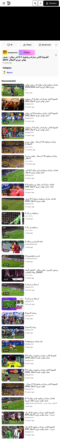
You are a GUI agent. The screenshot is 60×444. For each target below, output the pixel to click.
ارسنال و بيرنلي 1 (32, 284)
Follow (27, 52)
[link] (10, 52)
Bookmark (45, 44)
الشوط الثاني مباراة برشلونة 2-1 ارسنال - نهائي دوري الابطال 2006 (41, 385)
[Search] (35, 3)
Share (27, 44)
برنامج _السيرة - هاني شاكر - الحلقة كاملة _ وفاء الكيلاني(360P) (41, 271)
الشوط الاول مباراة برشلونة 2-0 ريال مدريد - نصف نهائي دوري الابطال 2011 (40, 414)
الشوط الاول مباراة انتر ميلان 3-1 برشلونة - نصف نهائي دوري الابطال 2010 (41, 100)
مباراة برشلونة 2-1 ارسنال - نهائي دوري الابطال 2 (40, 143)
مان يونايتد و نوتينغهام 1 (34, 341)
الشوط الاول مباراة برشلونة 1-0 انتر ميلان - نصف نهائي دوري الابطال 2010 (41, 114)
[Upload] (40, 3)
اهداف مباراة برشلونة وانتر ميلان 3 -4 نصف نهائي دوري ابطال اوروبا (40, 399)
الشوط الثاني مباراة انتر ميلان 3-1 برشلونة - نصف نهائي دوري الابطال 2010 (41, 128)
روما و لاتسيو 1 (30, 327)
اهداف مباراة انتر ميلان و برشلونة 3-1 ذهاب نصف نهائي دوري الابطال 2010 (39, 186)
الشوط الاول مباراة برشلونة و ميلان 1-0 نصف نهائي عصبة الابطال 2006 (40, 371)
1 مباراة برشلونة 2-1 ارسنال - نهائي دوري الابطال (41, 157)
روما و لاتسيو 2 (31, 313)
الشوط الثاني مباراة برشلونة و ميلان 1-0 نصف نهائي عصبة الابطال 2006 (40, 357)
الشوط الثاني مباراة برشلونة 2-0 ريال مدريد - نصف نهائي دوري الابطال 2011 (40, 428)
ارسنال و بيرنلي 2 (32, 299)
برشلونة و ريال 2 (31, 213)
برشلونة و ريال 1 (31, 227)
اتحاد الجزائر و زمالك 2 (34, 242)
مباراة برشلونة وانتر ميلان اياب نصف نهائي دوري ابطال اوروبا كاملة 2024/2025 (41, 86)
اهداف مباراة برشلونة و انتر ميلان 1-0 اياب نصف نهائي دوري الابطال (41, 171)
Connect (51, 3)
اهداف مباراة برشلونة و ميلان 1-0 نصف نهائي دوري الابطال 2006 (40, 200)
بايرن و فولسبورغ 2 (32, 256)
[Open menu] (4, 3)
